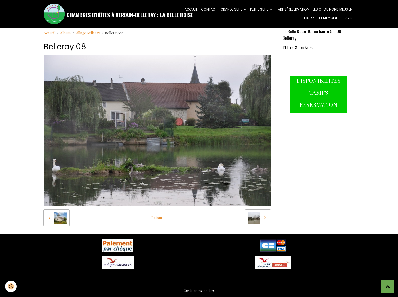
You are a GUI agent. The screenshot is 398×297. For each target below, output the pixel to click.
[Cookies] (11, 286)
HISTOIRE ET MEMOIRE (321, 18)
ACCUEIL (191, 9)
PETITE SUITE (259, 9)
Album (65, 33)
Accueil (49, 33)
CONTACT (209, 9)
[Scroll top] (387, 286)
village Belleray (88, 33)
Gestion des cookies (199, 290)
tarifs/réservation (292, 9)
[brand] (108, 14)
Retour (157, 217)
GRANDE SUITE (232, 9)
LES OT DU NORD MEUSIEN (332, 9)
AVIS (348, 18)
